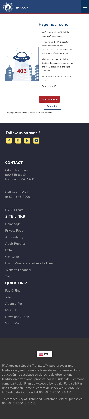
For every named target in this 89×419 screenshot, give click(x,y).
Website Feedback (18, 270)
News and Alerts (17, 317)
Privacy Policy (14, 230)
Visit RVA (12, 323)
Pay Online (12, 290)
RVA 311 (11, 310)
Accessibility (14, 237)
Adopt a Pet (13, 304)
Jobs (8, 297)
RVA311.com (14, 210)
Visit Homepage (49, 99)
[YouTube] (36, 140)
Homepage (13, 224)
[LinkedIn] (27, 140)
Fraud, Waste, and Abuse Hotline (29, 263)
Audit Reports (15, 244)
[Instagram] (18, 140)
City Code (12, 257)
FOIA (8, 250)
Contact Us (52, 106)
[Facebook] (9, 140)
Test (8, 276)
